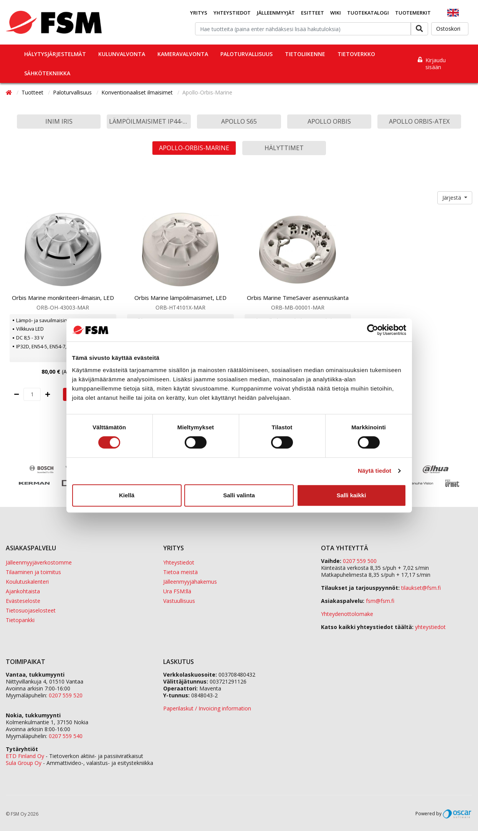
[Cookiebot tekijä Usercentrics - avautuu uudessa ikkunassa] (372, 330)
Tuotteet (33, 92)
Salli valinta (239, 495)
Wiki (335, 12)
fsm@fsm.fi (380, 600)
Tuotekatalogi (368, 12)
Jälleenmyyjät (276, 12)
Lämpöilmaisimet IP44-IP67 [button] (150, 121)
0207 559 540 (66, 736)
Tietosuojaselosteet (31, 610)
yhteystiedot (430, 627)
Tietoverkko (356, 54)
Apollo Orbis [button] (329, 121)
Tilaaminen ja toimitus (33, 572)
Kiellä (126, 495)
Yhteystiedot (232, 12)
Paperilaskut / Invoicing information (207, 708)
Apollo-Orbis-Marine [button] (194, 148)
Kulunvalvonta (121, 54)
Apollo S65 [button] (239, 121)
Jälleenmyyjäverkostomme (39, 562)
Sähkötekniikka (47, 73)
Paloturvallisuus (246, 54)
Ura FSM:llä (177, 591)
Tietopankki (20, 620)
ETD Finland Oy (25, 756)
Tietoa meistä (180, 572)
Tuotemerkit (413, 12)
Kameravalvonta (182, 54)
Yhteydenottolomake (347, 613)
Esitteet (312, 12)
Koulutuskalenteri (27, 581)
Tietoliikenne (305, 54)
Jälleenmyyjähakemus (190, 581)
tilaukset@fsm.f (421, 587)
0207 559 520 (66, 695)
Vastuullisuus (179, 600)
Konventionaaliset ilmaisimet (137, 92)
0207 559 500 (360, 560)
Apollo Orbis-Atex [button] (419, 121)
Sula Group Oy (23, 762)
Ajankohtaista (23, 591)
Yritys (198, 12)
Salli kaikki (351, 495)
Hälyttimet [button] (284, 148)
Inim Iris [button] (59, 121)
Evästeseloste (23, 600)
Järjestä (452, 197)
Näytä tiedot (374, 470)
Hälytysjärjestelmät (55, 54)
